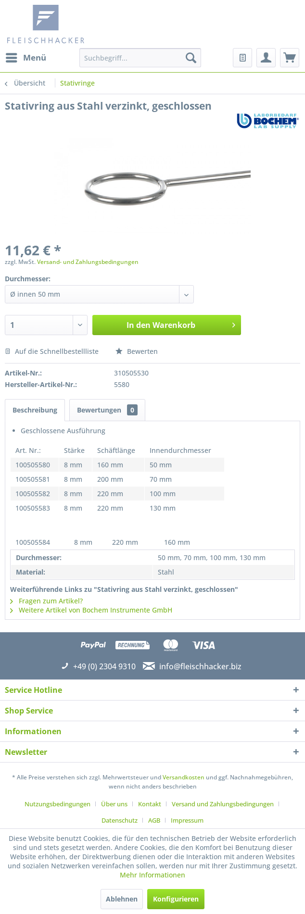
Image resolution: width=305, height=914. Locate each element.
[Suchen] (191, 57)
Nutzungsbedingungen (57, 804)
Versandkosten (183, 777)
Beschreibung (35, 409)
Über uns (114, 804)
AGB (154, 820)
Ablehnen (122, 898)
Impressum (187, 820)
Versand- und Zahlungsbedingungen (88, 262)
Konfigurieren (176, 898)
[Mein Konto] (266, 57)
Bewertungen (107, 409)
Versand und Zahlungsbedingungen (223, 804)
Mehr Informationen (152, 874)
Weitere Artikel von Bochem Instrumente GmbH (91, 609)
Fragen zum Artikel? (46, 600)
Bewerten (136, 351)
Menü (26, 56)
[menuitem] (25, 57)
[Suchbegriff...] (140, 57)
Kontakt (149, 804)
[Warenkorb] (289, 57)
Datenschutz (120, 820)
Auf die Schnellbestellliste (52, 351)
